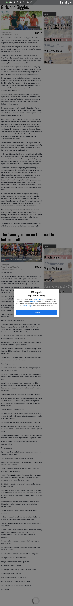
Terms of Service (38, 299)
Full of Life (66, 2)
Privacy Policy (34, 301)
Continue (36, 313)
